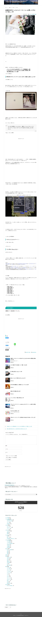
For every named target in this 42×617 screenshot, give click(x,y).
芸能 (7, 553)
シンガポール (9, 571)
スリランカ (9, 572)
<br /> (8, 172)
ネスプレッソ (9, 527)
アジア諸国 (7, 517)
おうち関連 (9, 540)
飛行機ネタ (9, 583)
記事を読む (12, 362)
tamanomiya (34, 352)
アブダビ (8, 567)
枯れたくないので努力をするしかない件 (17, 378)
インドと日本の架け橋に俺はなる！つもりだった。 (20, 2)
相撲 (7, 532)
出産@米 (8, 544)
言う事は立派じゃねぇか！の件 (16, 371)
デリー (8, 522)
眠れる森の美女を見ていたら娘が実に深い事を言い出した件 (16, 429)
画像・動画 (9, 565)
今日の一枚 (9, 557)
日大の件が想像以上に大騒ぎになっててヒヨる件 (19, 384)
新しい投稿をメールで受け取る (12, 457)
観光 (6, 566)
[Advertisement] (21, 145)
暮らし (8, 537)
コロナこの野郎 (31, 14)
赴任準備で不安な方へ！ (11, 538)
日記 (6, 556)
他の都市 (8, 523)
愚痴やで (8, 561)
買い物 (6, 584)
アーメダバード (9, 521)
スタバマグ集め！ (10, 585)
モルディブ (9, 579)
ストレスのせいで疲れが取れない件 (17, 397)
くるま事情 (9, 542)
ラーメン (8, 528)
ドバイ (8, 575)
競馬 (7, 533)
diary (29, 352)
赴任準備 (8, 547)
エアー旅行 (9, 568)
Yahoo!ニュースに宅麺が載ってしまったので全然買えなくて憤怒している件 (18, 426)
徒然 (35, 14)
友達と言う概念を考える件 (15, 391)
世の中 (6, 548)
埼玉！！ (8, 580)
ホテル (8, 576)
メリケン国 (7, 539)
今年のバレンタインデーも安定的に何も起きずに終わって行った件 (22, 417)
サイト (6, 452)
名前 (6, 445)
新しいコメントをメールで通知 (12, 455)
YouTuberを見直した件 (14, 410)
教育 (7, 552)
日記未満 (8, 562)
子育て (8, 558)
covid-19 (27, 352)
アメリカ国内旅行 (10, 543)
